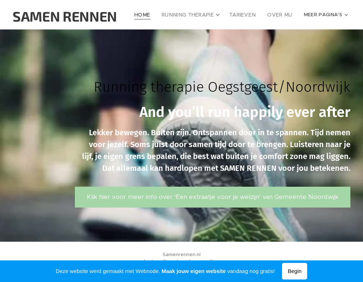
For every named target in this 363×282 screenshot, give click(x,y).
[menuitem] (153, 15)
